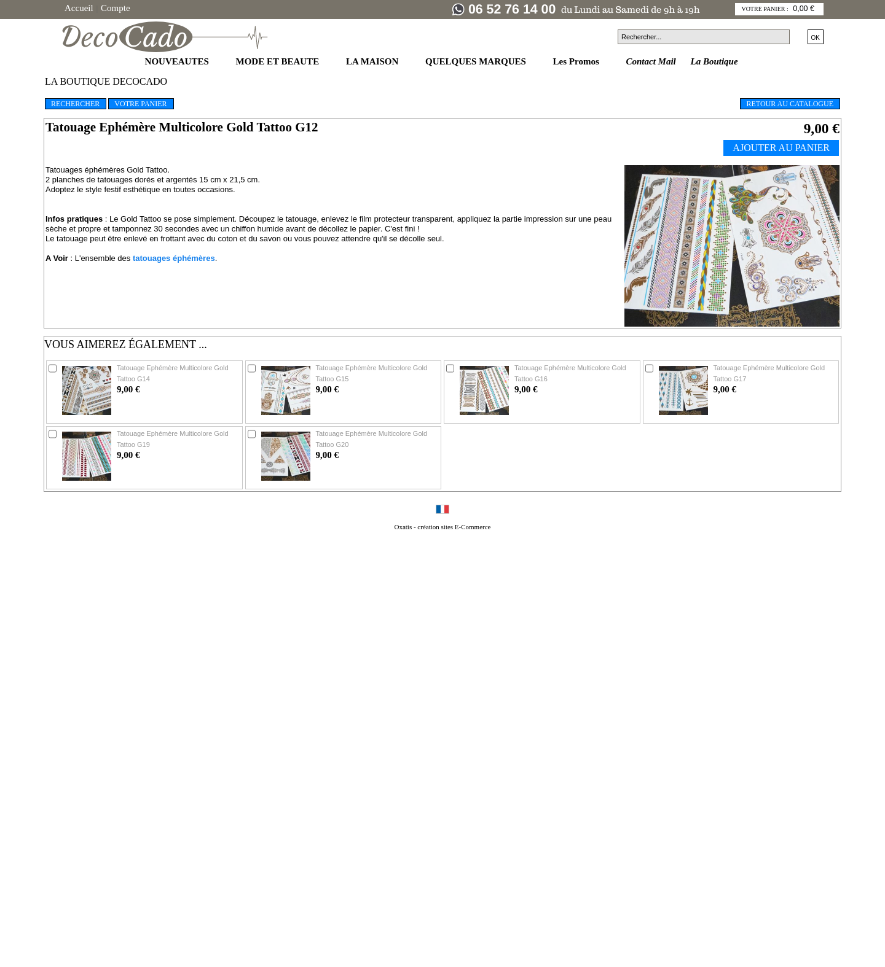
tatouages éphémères (174, 258)
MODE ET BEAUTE (278, 61)
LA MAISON (373, 61)
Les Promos (577, 61)
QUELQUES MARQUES (477, 61)
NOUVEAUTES (178, 61)
